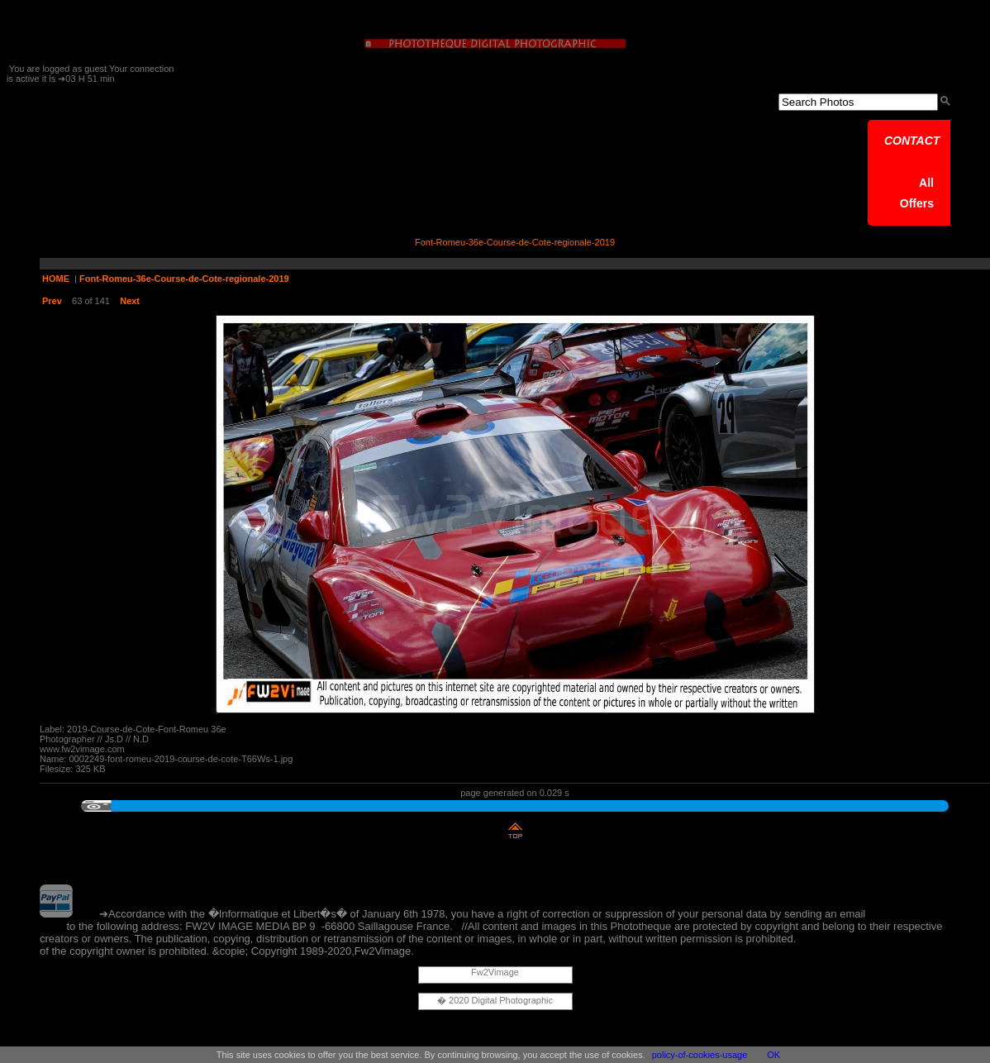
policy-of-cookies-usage (700, 1055)
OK (773, 1055)
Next (130, 301)
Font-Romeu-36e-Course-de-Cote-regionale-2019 (184, 279)
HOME (55, 279)
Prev (52, 301)
